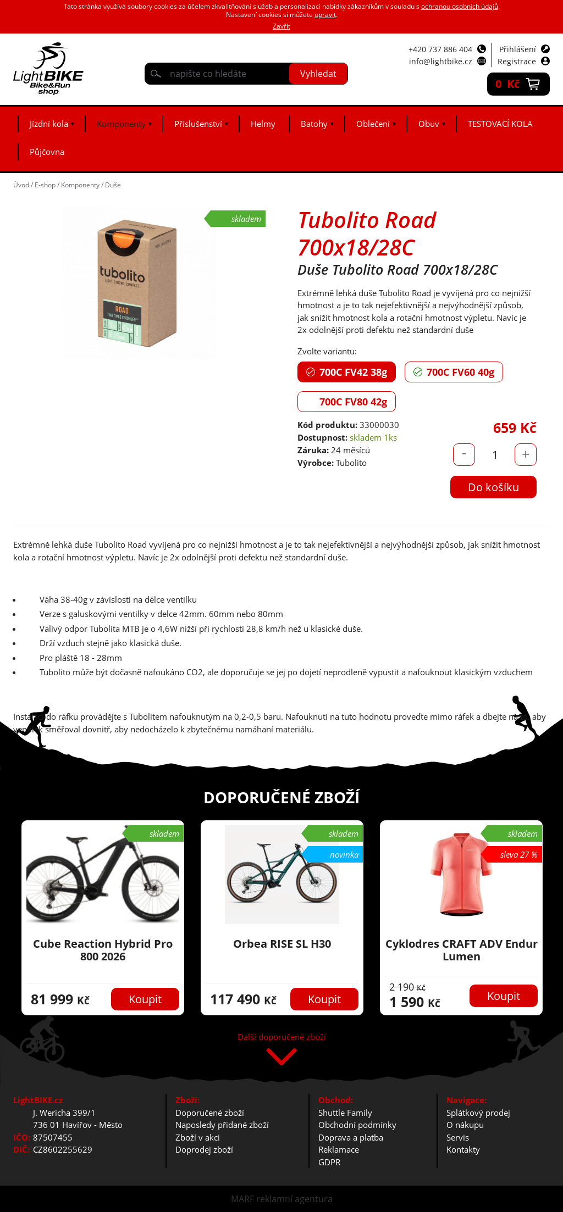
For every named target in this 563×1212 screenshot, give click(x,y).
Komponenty (121, 123)
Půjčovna (47, 151)
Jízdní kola (49, 123)
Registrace (517, 61)
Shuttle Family (345, 1112)
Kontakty (463, 1149)
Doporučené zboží (209, 1112)
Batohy (314, 123)
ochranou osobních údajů (459, 6)
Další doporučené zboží (282, 1037)
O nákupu (465, 1124)
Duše (113, 185)
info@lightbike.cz (440, 61)
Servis (457, 1137)
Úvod (21, 185)
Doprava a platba (350, 1137)
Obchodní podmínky (357, 1124)
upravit (325, 14)
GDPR (329, 1162)
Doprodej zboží (204, 1149)
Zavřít (281, 26)
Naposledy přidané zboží (222, 1124)
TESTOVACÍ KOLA (500, 123)
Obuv (428, 123)
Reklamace (338, 1149)
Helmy (263, 123)
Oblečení (373, 123)
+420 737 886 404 (440, 49)
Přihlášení (517, 49)
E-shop (45, 185)
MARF (242, 1199)
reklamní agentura (294, 1199)
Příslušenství (198, 123)
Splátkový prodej (478, 1112)
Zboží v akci (197, 1137)
